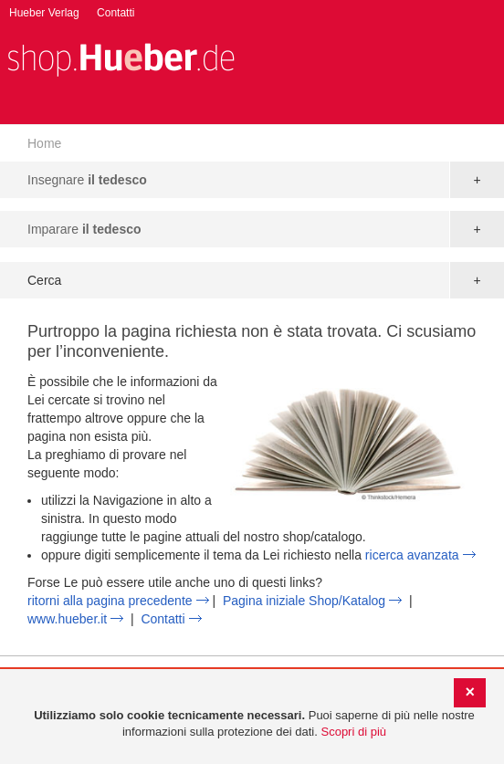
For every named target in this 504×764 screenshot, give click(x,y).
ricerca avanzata (412, 555)
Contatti (115, 12)
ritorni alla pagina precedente (110, 600)
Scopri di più (353, 731)
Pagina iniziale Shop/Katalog (304, 600)
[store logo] (120, 57)
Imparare (84, 229)
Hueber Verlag (44, 12)
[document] (254, 724)
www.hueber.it (67, 619)
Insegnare (87, 180)
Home (44, 143)
